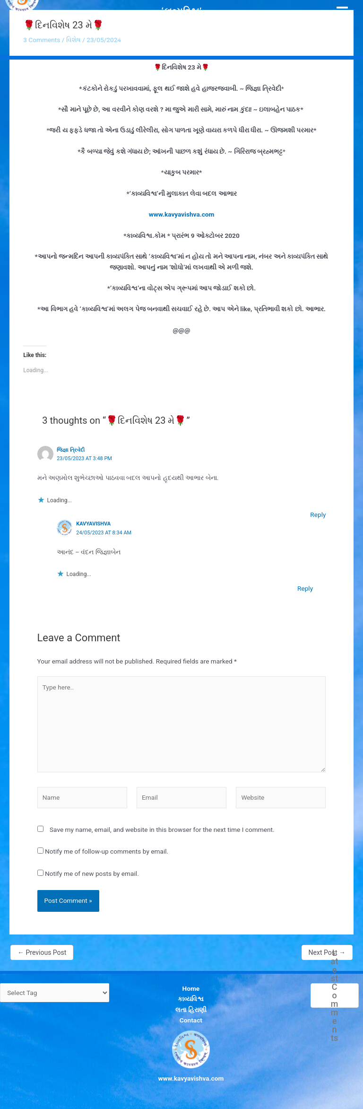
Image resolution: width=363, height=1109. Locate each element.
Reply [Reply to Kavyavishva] (305, 588)
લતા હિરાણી (190, 1009)
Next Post (327, 952)
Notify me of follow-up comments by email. (106, 851)
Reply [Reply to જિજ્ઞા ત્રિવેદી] (318, 514)
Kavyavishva (93, 524)
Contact (191, 1020)
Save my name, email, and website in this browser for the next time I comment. (162, 829)
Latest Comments (334, 995)
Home (191, 988)
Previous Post (41, 952)
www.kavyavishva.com (182, 214)
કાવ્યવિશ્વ (191, 999)
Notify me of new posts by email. (92, 873)
